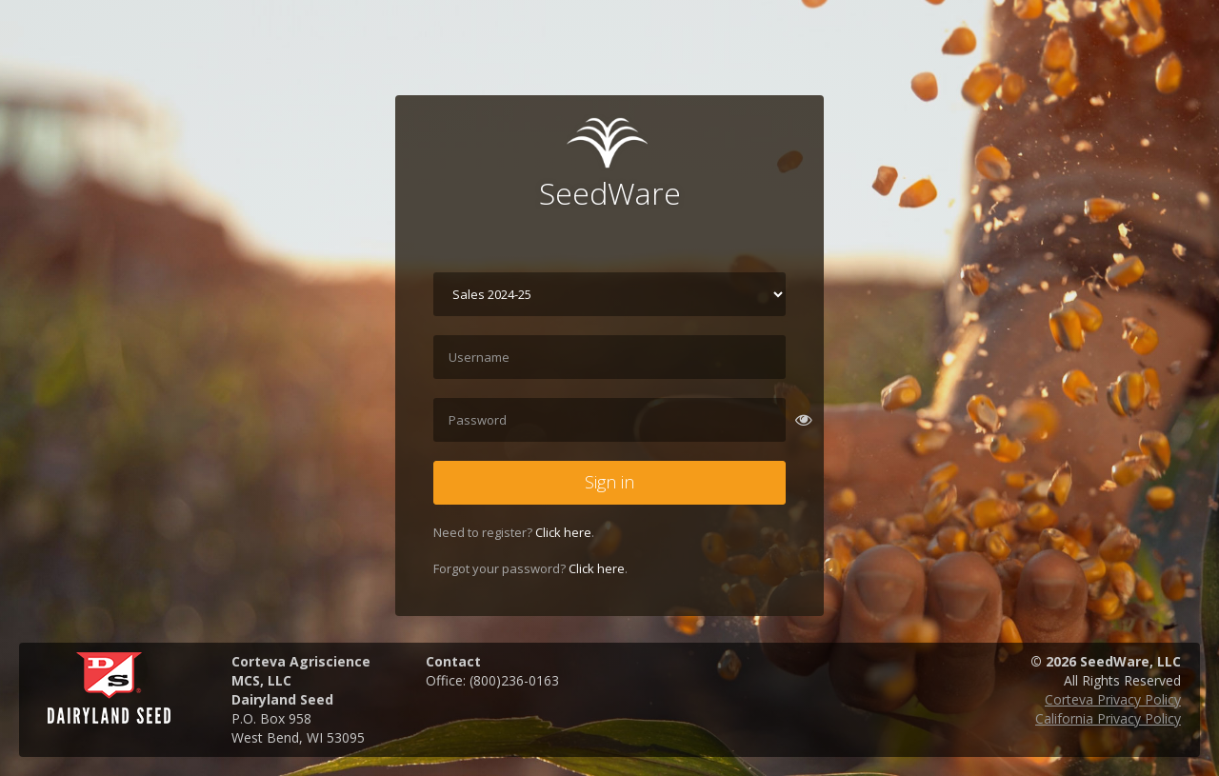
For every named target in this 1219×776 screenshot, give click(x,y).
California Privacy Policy (1108, 718)
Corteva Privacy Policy (1113, 699)
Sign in (609, 481)
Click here (563, 532)
